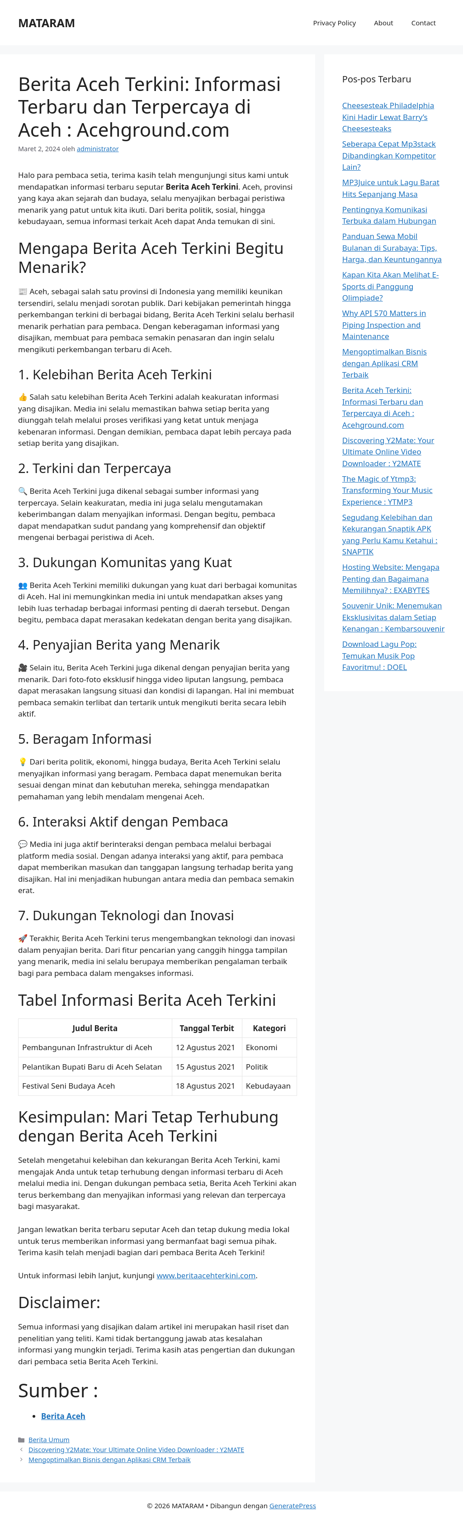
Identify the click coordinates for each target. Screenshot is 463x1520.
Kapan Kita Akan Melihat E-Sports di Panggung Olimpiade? (390, 286)
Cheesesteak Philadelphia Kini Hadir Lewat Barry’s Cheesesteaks (388, 117)
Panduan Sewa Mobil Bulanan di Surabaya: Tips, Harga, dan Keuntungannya (392, 247)
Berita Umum (49, 1439)
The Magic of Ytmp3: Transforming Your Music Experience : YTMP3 (387, 490)
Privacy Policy (334, 22)
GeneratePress (292, 1505)
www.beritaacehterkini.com (205, 1275)
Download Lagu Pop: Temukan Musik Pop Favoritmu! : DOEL (379, 655)
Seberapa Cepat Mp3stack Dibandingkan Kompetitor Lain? (389, 155)
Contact (423, 22)
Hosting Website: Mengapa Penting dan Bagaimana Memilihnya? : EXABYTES (390, 578)
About (383, 22)
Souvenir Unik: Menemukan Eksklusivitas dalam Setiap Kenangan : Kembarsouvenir (393, 617)
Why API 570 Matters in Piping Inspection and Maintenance (384, 324)
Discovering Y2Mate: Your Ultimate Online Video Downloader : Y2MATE (136, 1449)
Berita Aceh (63, 1416)
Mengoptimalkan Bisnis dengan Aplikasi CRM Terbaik (109, 1459)
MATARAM (46, 22)
